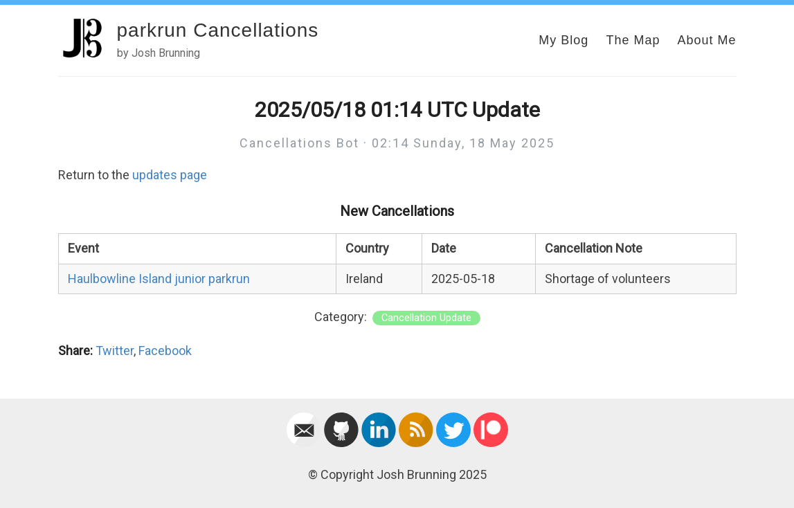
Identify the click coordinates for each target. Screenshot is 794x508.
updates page (169, 174)
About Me (706, 40)
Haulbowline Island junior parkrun (159, 278)
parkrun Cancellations (218, 30)
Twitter (115, 350)
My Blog (563, 40)
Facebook (165, 350)
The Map (633, 40)
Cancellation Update (426, 318)
